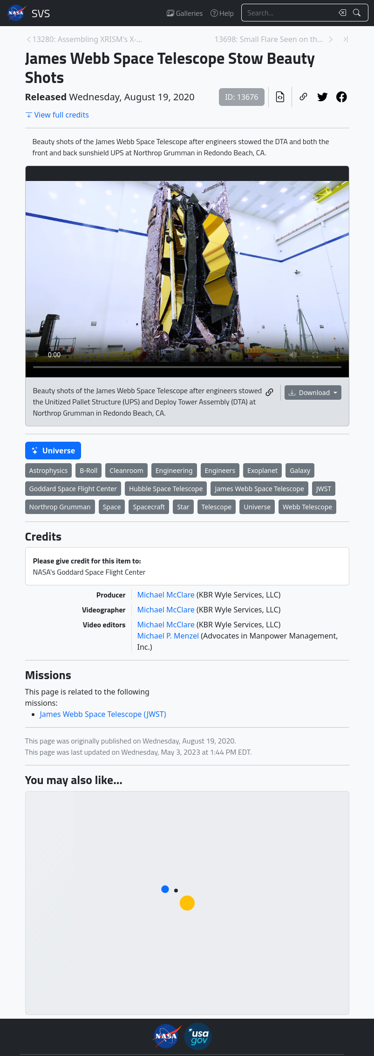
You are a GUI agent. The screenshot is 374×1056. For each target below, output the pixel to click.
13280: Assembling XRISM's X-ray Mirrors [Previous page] (89, 39)
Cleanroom (126, 470)
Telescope (217, 506)
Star (183, 506)
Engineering (174, 470)
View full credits (57, 115)
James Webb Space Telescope (259, 488)
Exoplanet (262, 470)
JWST (323, 488)
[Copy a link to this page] (303, 97)
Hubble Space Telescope (166, 488)
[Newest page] (345, 39)
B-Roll (88, 470)
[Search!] (357, 12)
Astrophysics (48, 470)
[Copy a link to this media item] (269, 393)
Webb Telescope (307, 506)
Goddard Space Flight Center (73, 488)
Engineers (220, 470)
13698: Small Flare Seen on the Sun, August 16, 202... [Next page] (271, 39)
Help (222, 13)
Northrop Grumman (60, 506)
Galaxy (300, 470)
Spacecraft (149, 506)
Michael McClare (167, 595)
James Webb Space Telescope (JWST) (103, 714)
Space (112, 506)
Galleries (185, 13)
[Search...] (287, 12)
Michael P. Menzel (169, 636)
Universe (53, 450)
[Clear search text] (340, 12)
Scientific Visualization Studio (41, 13)
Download (310, 392)
